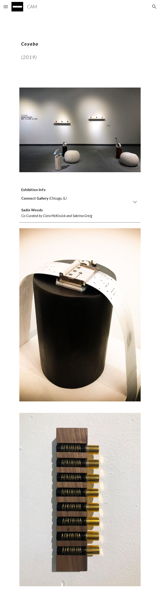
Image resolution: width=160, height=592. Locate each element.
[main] (79, 47)
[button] (5, 6)
